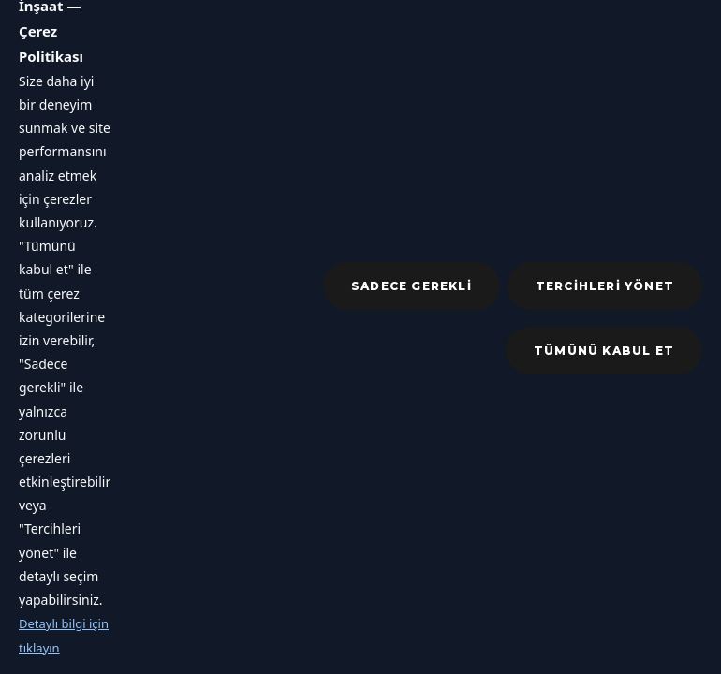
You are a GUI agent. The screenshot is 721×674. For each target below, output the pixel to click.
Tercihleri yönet (605, 286)
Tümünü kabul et (604, 351)
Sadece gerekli (411, 286)
